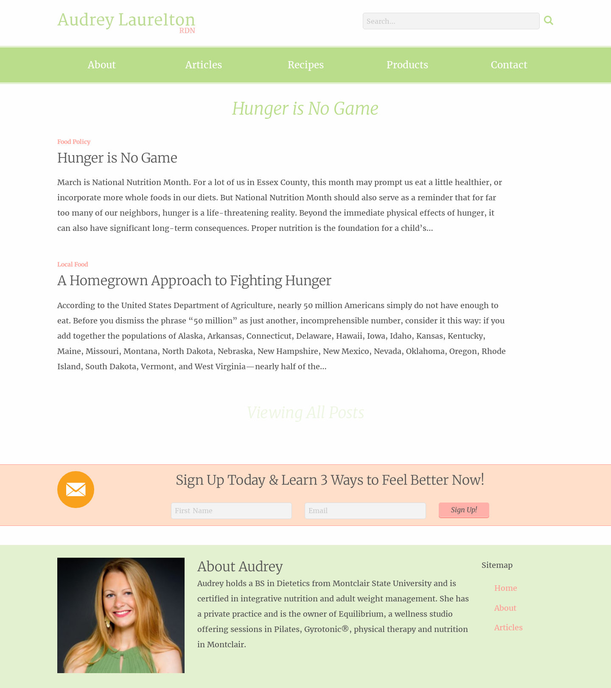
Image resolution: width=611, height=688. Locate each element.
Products (407, 65)
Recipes (306, 65)
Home (505, 588)
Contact (509, 65)
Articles (203, 65)
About (102, 65)
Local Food (72, 264)
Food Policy (73, 142)
